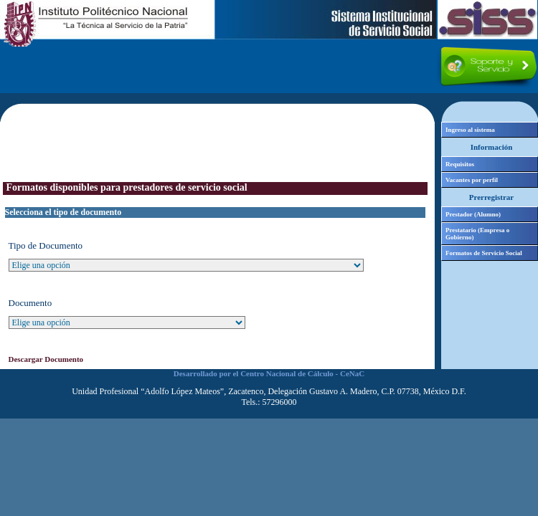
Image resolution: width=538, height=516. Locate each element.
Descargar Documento (46, 359)
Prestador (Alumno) (473, 214)
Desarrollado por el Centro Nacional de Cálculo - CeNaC (269, 373)
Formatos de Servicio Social (483, 253)
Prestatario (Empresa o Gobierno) (477, 233)
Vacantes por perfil (471, 179)
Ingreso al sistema (470, 129)
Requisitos (459, 164)
